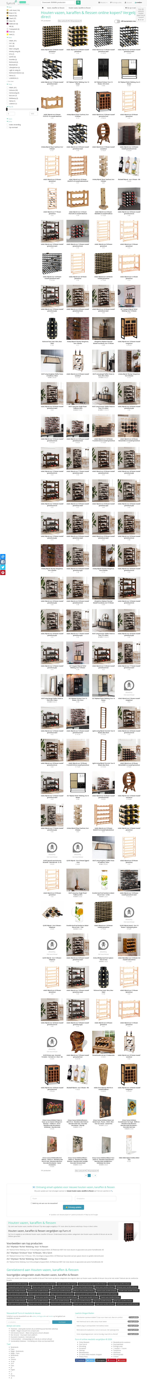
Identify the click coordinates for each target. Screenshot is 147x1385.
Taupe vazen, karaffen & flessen (105, 1304)
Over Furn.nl (83, 1344)
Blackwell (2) (13, 65)
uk (11, 1374)
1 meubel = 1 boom (119, 1348)
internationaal (30, 1337)
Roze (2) (12, 32)
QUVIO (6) (12, 57)
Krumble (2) (13, 59)
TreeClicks (14, 1329)
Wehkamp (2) (13, 98)
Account (128, 2)
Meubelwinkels (84, 1352)
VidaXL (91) (13, 41)
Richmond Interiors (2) (16, 73)
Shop (9, 84)
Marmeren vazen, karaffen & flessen (61, 1304)
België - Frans (15, 1353)
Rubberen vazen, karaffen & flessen (38, 1290)
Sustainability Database (18, 1341)
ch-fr (12, 1363)
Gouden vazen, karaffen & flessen (128, 1290)
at (11, 1378)
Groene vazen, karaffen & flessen (85, 1294)
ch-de (12, 1361)
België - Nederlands (17, 1351)
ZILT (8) (11, 43)
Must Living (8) (14, 49)
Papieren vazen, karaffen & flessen (106, 1290)
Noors (13, 1357)
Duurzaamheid (118, 1344)
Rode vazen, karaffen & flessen (123, 1301)
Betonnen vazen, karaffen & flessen (38, 1301)
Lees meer (141, 19)
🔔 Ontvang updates (73, 1207)
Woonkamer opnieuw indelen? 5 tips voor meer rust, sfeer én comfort (108, 1317)
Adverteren (116, 1352)
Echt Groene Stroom (17, 1333)
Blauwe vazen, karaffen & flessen (38, 1304)
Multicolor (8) (13, 24)
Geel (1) (11, 34)
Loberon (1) (13, 104)
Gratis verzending (15, 125)
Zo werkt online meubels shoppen (90, 1354)
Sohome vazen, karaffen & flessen (61, 1290)
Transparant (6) (14, 29)
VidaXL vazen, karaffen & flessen (66, 1284)
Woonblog (82, 1346)
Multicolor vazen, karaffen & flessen (83, 1290)
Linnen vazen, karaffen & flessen (60, 1301)
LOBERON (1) (13, 78)
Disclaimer (82, 1348)
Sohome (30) (13, 90)
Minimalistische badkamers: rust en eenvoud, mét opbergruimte (108, 1330)
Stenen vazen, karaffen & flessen (83, 1287)
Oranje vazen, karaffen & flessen (81, 1301)
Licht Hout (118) (14, 10)
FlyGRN (13, 1331)
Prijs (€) (10, 107)
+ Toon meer (10, 81)
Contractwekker (16, 1339)
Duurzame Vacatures (17, 1337)
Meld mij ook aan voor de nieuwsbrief (44, 1203)
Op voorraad (13, 127)
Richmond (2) (13, 62)
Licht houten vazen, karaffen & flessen (128, 1304)
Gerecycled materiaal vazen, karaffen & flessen (92, 1284)
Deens (13, 1376)
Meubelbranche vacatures (121, 1342)
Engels (13, 1370)
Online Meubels (84, 1342)
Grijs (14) (12, 21)
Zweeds (13, 1359)
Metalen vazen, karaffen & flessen (38, 1294)
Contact (116, 1357)
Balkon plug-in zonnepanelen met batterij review (108, 1326)
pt (11, 1368)
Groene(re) (22, 2)
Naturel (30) (13, 16)
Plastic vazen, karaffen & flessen (17, 1294)
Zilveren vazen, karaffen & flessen (107, 1294)
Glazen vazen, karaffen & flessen (89, 1297)
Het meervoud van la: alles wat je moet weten (108, 1322)
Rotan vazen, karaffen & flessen (45, 1297)
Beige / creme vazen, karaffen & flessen (62, 1294)
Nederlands (14, 1347)
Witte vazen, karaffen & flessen (16, 1290)
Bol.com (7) (13, 95)
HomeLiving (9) (14, 93)
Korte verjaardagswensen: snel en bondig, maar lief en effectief (108, 1334)
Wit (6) (11, 26)
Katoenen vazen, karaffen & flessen (67, 1297)
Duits (12, 1366)
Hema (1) (12, 75)
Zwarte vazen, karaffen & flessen (110, 1297)
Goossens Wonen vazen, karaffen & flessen (42, 1284)
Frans (12, 1349)
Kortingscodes (118, 1346)
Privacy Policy (83, 1357)
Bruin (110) (12, 13)
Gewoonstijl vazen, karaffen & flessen (119, 1284)
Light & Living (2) (14, 70)
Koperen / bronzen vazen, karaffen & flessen (20, 1297)
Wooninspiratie (118, 1354)
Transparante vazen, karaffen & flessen (19, 1287)
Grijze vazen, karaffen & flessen (102, 1301)
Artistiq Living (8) (14, 51)
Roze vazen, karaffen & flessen (16, 1301)
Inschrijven (62, 1322)
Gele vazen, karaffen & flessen (62, 1287)
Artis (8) (11, 46)
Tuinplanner (117, 1350)
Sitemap (82, 1350)
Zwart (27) (12, 18)
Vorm (9, 119)
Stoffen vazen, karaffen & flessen (17, 1304)
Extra (9, 121)
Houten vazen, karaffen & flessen (83, 1304)
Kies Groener (15, 1335)
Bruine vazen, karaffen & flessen (42, 1287)
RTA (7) (11, 54)
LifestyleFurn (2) (14, 67)
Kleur (9, 7)
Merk (9, 37)
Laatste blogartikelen (84, 1313)
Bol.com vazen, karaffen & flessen (17, 1284)
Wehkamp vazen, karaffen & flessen (127, 1287)
